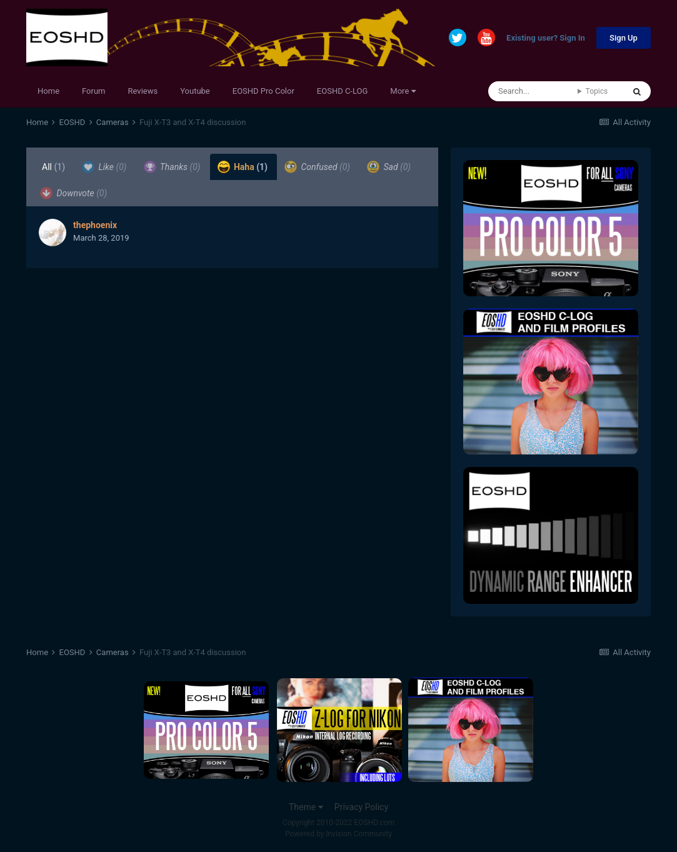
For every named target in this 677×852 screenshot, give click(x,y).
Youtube (195, 91)
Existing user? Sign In (545, 38)
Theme (306, 807)
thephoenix (95, 225)
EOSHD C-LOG (342, 91)
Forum (93, 91)
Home (48, 91)
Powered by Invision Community (338, 833)
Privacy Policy (361, 807)
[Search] (533, 91)
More (402, 91)
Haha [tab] (243, 167)
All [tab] (53, 167)
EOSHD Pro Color (263, 91)
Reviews (143, 91)
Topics (597, 91)
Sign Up (623, 38)
